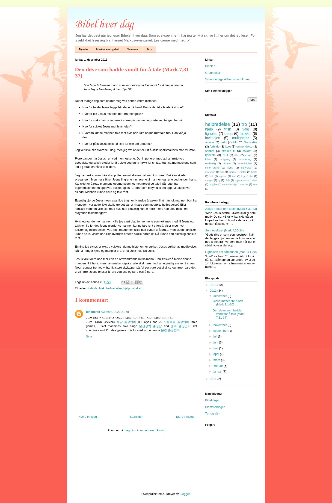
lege (243, 176)
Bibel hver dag (104, 24)
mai (216, 348)
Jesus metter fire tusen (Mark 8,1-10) (228, 302)
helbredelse (114, 288)
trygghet (213, 184)
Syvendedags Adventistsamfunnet (227, 79)
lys (251, 176)
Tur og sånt (212, 413)
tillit (235, 142)
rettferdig (210, 163)
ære (255, 184)
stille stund (212, 167)
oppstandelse (242, 180)
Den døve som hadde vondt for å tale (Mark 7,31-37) (228, 314)
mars (217, 360)
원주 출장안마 (180, 326)
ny (219, 180)
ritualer (227, 163)
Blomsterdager (215, 407)
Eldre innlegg (185, 416)
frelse (243, 172)
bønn (229, 134)
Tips (149, 49)
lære (228, 146)
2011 (213, 379)
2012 (213, 290)
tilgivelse (246, 167)
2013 (213, 285)
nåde (227, 180)
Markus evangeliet (107, 49)
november (220, 325)
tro (244, 124)
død (222, 172)
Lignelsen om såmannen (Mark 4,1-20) (231, 252)
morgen (209, 180)
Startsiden (136, 416)
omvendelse (244, 146)
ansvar (209, 142)
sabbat (209, 151)
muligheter (240, 138)
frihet (208, 159)
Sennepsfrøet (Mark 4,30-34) (224, 230)
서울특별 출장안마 (176, 322)
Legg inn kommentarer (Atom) (145, 430)
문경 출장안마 (170, 330)
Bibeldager (212, 400)
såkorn (247, 151)
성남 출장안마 (126, 322)
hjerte (254, 172)
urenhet (244, 184)
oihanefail (93, 312)
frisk (102, 288)
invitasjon (212, 138)
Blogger (185, 494)
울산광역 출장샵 (150, 326)
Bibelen (210, 66)
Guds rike (250, 142)
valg (246, 129)
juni (216, 342)
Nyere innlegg (87, 416)
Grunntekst (212, 72)
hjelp (126, 288)
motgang (224, 159)
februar (218, 365)
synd (230, 167)
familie (232, 172)
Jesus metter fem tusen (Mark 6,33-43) (231, 208)
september (220, 330)
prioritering (244, 159)
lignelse (211, 134)
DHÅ (225, 155)
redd (224, 142)
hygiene (223, 176)
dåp (236, 155)
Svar (89, 336)
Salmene (132, 49)
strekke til (228, 151)
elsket (248, 155)
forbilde (93, 288)
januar (218, 371)
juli (215, 336)
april (216, 354)
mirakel (136, 288)
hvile (211, 176)
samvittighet (245, 163)
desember (220, 296)
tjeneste (210, 155)
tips (255, 180)
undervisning (229, 184)
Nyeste (83, 49)
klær (234, 176)
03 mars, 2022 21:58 (115, 312)
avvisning (210, 172)
